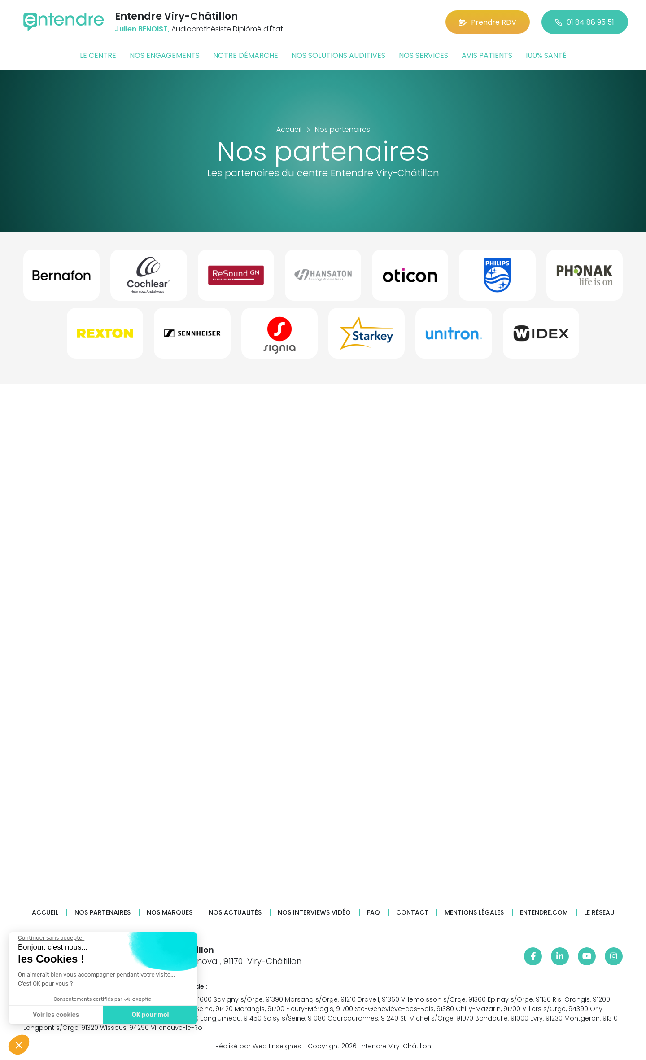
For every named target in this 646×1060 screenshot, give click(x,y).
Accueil (45, 912)
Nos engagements (165, 55)
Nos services (423, 55)
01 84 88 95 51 (584, 22)
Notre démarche (245, 55)
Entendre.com (544, 912)
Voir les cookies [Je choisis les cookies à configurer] (50, 1015)
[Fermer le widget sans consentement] (45, 937)
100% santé (546, 55)
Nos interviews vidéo (314, 912)
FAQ (373, 912)
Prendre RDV (487, 22)
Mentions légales (474, 912)
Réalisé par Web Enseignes (258, 1046)
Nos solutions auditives (338, 55)
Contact (412, 912)
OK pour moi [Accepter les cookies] (144, 1015)
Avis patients (487, 55)
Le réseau (599, 912)
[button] (19, 1045)
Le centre (98, 55)
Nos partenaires (102, 912)
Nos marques (169, 912)
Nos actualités (235, 912)
